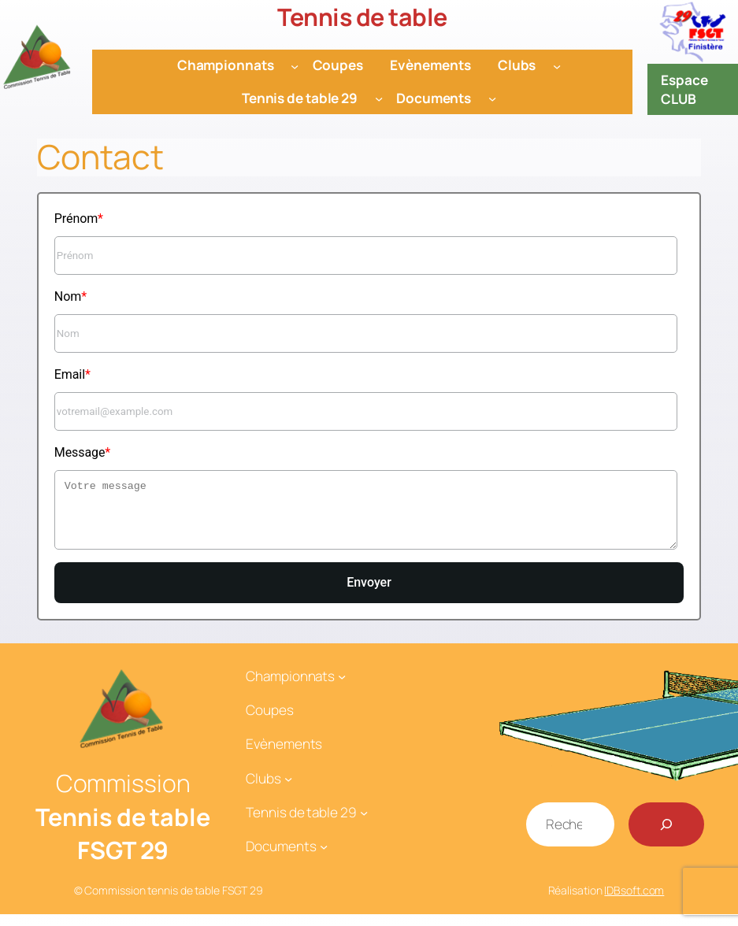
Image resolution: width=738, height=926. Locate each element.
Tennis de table (362, 17)
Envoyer (369, 594)
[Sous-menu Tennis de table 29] (379, 98)
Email (69, 374)
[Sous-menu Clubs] (557, 65)
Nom (67, 296)
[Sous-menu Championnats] (295, 65)
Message (79, 452)
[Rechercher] (666, 836)
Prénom (76, 218)
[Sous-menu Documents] (492, 98)
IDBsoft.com (634, 902)
